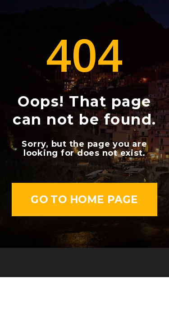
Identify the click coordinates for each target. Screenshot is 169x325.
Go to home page (84, 199)
